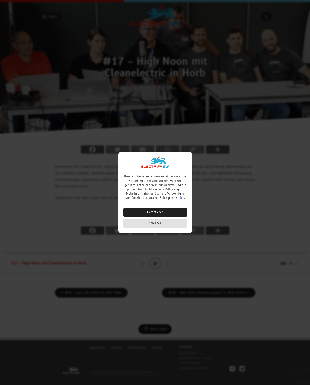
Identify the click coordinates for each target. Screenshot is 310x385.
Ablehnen (155, 223)
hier (181, 198)
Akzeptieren (155, 212)
